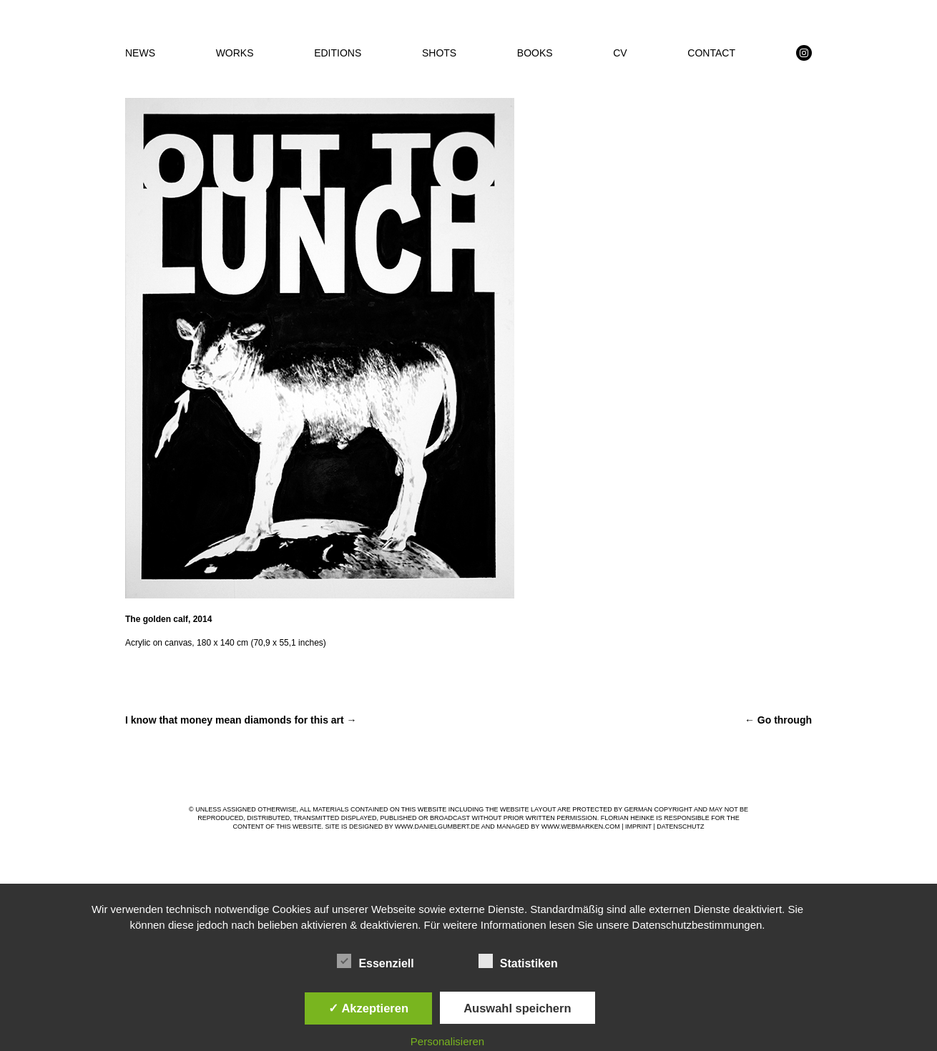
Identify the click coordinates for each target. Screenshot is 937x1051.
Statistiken (518, 961)
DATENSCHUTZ (680, 826)
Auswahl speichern (517, 1008)
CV (620, 53)
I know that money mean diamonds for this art (241, 720)
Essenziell (375, 961)
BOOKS (535, 53)
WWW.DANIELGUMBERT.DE (437, 826)
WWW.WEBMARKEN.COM (580, 826)
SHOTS (439, 53)
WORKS (235, 53)
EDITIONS (337, 53)
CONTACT (711, 53)
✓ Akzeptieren (368, 1008)
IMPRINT (638, 826)
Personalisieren (447, 1041)
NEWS (140, 53)
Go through (778, 720)
